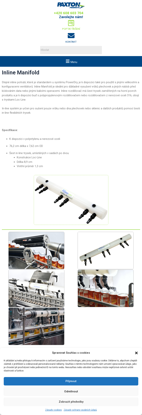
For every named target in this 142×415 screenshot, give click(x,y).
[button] (136, 353)
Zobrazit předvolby (71, 401)
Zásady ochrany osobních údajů (80, 410)
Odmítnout (71, 391)
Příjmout (71, 381)
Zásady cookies (53, 410)
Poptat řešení (71, 28)
